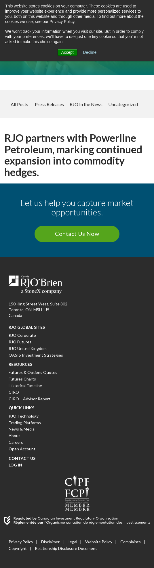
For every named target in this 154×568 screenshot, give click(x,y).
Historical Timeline (25, 385)
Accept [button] (67, 52)
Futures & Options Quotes (33, 372)
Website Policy (98, 541)
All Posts (19, 104)
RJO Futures (20, 341)
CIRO (14, 392)
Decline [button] (90, 52)
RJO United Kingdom (28, 348)
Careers (16, 442)
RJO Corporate (22, 335)
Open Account (22, 448)
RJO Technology (24, 416)
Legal (72, 541)
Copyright (18, 548)
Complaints (130, 541)
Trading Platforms (25, 422)
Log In (15, 464)
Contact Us (22, 458)
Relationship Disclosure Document (66, 548)
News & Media (22, 429)
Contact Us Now (77, 233)
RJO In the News (86, 104)
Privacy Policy (21, 541)
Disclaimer (50, 541)
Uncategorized (123, 104)
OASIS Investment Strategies (36, 355)
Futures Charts (22, 378)
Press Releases (49, 104)
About (14, 435)
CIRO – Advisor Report (29, 398)
